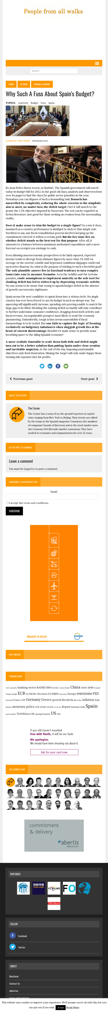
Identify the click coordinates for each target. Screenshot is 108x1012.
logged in (29, 465)
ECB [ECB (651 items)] (21, 689)
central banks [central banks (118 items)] (64, 684)
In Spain (24, 84)
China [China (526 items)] (75, 683)
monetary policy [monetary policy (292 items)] (23, 703)
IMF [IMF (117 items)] (75, 696)
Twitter (17, 943)
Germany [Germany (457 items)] (33, 695)
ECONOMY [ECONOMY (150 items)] (30, 690)
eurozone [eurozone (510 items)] (84, 689)
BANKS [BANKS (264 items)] (40, 683)
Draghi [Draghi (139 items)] (14, 690)
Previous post (20, 375)
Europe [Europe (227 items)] (71, 690)
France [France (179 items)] (16, 696)
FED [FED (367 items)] (95, 690)
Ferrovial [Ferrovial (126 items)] (8, 696)
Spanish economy (43, 84)
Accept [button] (61, 1007)
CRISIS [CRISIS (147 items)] (84, 684)
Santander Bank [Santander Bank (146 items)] (77, 703)
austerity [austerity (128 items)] (13, 684)
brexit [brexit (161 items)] (55, 683)
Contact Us (14, 979)
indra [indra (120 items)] (79, 696)
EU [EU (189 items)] (49, 690)
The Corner (23, 141)
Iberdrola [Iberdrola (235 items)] (67, 696)
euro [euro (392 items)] (54, 690)
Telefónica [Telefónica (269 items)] (19, 710)
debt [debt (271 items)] (90, 683)
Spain (51, 102)
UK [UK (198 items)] (27, 710)
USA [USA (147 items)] (54, 710)
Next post (90, 375)
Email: (54, 488)
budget (34, 102)
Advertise (13, 987)
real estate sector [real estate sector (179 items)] (44, 703)
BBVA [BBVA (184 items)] (49, 683)
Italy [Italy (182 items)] (97, 696)
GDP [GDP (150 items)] (23, 696)
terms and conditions (35, 499)
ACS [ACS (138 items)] (7, 684)
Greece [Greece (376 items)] (46, 696)
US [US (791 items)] (48, 709)
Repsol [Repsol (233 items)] (65, 703)
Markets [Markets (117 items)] (8, 703)
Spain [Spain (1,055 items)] (91, 702)
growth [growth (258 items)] (56, 696)
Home (11, 84)
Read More (72, 1007)
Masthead (13, 972)
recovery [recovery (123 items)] (57, 703)
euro (43, 102)
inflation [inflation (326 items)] (88, 696)
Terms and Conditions (19, 994)
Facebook (18, 932)
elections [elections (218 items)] (42, 690)
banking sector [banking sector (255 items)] (26, 683)
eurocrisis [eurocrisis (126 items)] (63, 690)
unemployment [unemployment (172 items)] (37, 710)
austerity (23, 102)
